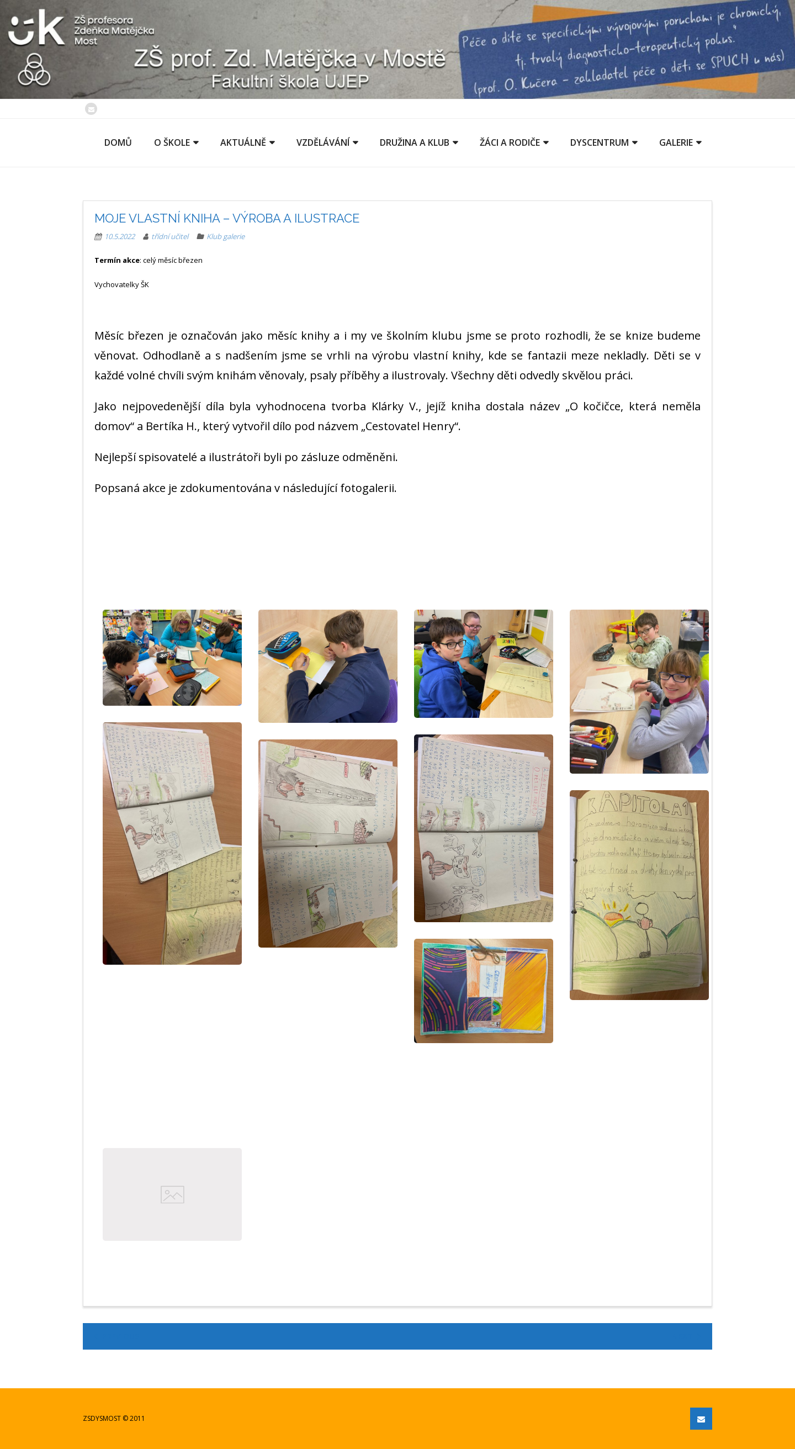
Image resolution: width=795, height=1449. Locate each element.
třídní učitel (169, 236)
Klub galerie (225, 236)
